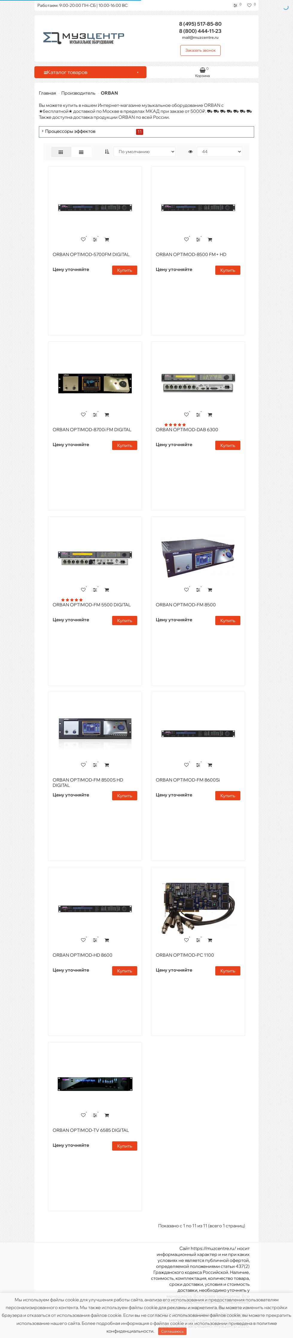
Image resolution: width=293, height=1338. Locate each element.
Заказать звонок (200, 50)
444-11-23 (200, 31)
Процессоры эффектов (70, 131)
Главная (47, 93)
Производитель (78, 93)
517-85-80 (200, 24)
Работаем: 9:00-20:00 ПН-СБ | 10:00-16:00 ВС (82, 5)
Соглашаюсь (172, 1331)
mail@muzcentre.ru (200, 37)
